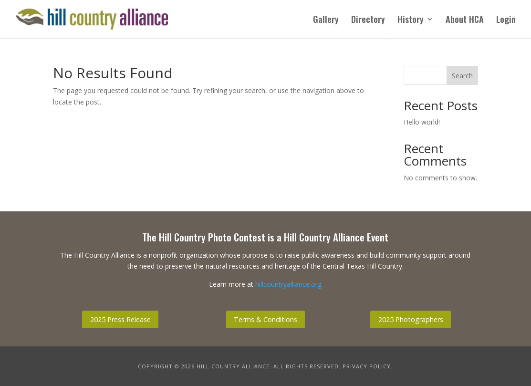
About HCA (465, 20)
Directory (368, 20)
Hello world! (422, 121)
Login (506, 20)
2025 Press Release (120, 319)
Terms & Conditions (265, 319)
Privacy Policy (367, 366)
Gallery (326, 20)
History (410, 20)
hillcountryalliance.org (288, 284)
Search (462, 75)
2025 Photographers (410, 319)
